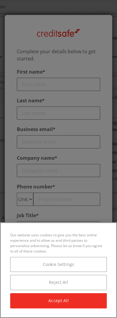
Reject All (58, 282)
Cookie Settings (58, 264)
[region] (58, 270)
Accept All (58, 300)
